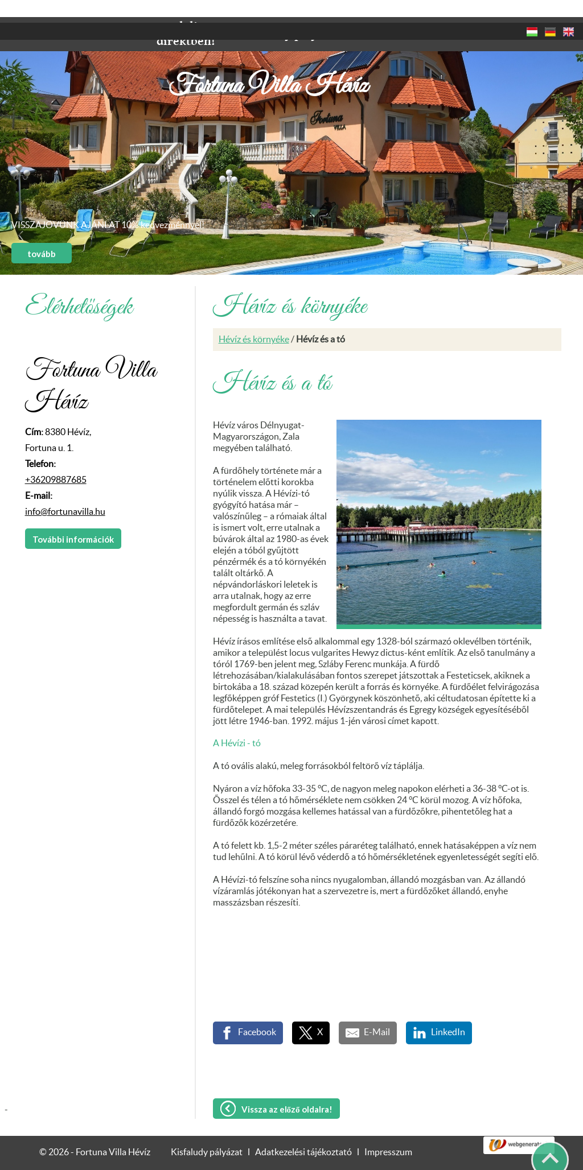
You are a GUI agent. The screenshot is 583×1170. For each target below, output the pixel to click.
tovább (41, 231)
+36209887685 (56, 457)
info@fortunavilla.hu (65, 489)
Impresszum (388, 1129)
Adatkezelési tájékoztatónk (76, 1156)
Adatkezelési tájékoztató (303, 1129)
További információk (73, 516)
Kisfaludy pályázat (207, 1129)
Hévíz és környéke (254, 316)
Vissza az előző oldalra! (286, 1086)
